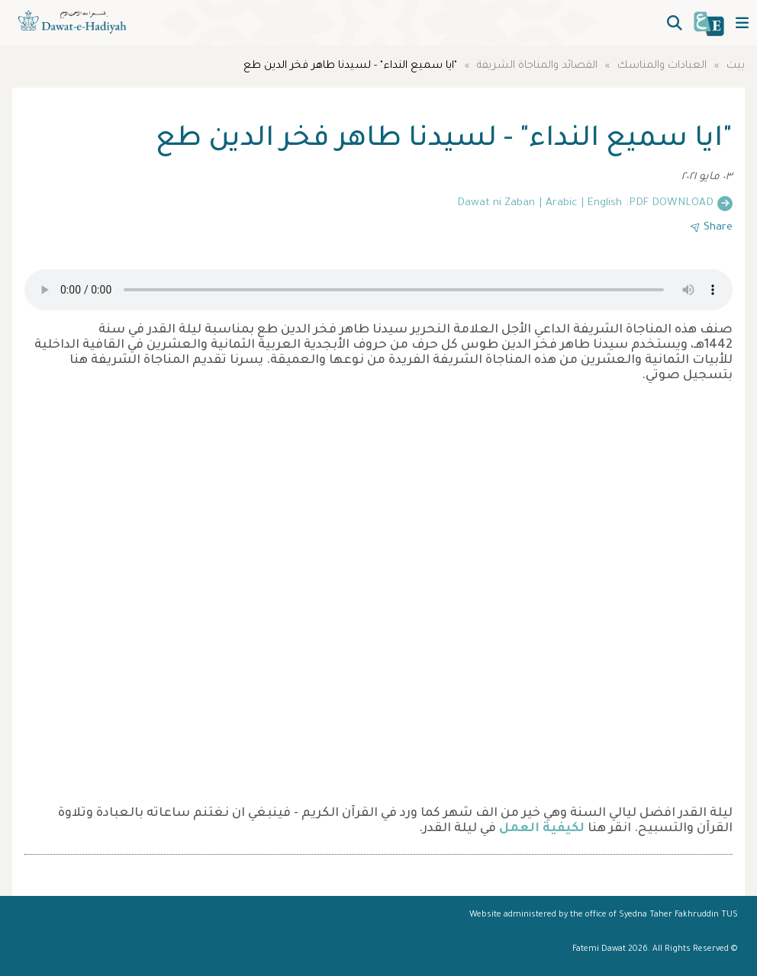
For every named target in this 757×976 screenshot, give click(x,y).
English (605, 203)
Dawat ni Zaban (496, 203)
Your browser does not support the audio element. (378, 289)
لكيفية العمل (542, 829)
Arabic (561, 203)
